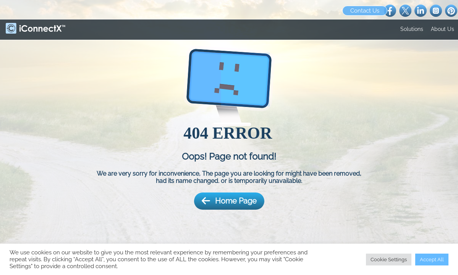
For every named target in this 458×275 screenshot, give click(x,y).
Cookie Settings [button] (389, 259)
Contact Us (364, 10)
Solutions (411, 29)
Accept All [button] (432, 259)
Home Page (229, 201)
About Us (442, 29)
